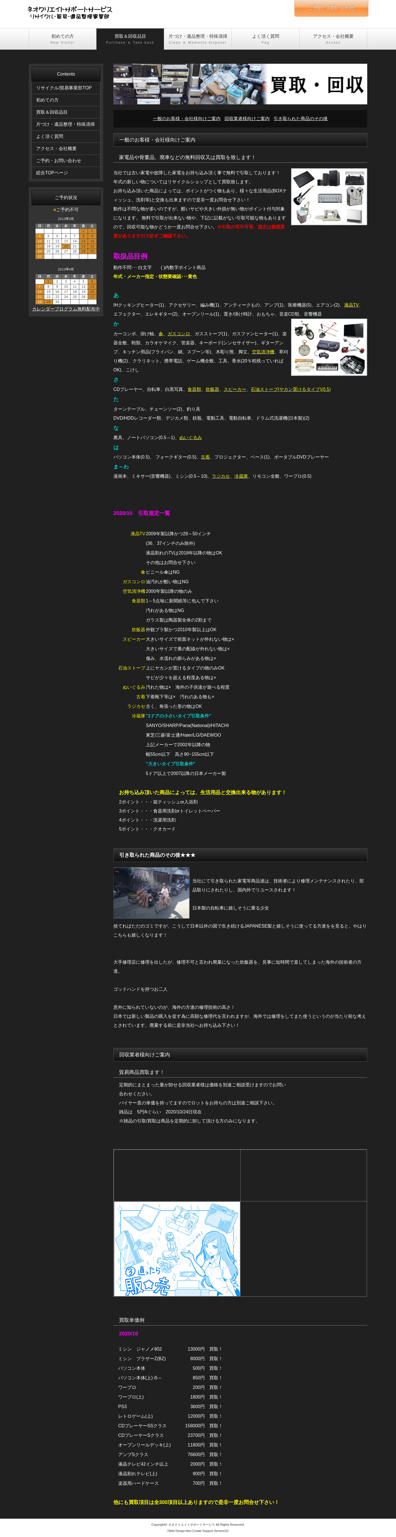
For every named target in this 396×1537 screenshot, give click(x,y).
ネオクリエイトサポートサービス (191, 1524)
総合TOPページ (52, 172)
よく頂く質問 (265, 39)
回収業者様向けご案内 (247, 118)
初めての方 (62, 39)
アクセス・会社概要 (333, 39)
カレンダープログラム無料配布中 (66, 309)
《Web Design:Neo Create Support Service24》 (198, 1530)
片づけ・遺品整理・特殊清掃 (198, 39)
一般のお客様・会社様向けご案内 (187, 118)
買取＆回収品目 (130, 39)
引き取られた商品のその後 (301, 118)
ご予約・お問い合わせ (58, 160)
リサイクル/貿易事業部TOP (64, 87)
